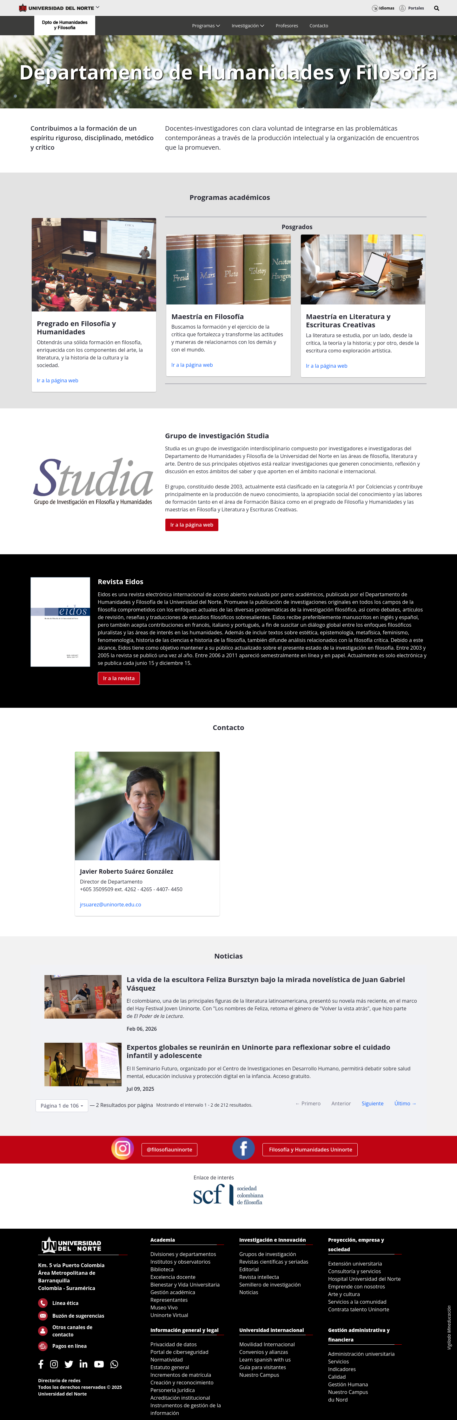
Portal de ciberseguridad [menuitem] (179, 1351)
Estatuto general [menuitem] (169, 1367)
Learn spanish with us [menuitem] (265, 1359)
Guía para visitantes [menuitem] (262, 1367)
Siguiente (373, 1103)
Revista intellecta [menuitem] (259, 1276)
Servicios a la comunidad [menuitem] (357, 1301)
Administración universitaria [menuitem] (361, 1353)
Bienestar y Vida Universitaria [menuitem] (185, 1284)
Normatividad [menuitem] (166, 1359)
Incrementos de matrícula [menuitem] (180, 1374)
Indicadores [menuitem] (342, 1369)
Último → (405, 1103)
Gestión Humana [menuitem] (348, 1384)
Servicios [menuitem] (338, 1361)
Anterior (341, 1103)
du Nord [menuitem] (338, 1399)
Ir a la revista (119, 678)
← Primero (308, 1103)
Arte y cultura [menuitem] (344, 1294)
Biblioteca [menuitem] (162, 1269)
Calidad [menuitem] (337, 1376)
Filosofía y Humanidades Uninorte (310, 1149)
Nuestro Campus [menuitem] (259, 1374)
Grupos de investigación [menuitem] (267, 1254)
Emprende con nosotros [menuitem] (356, 1286)
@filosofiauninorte (169, 1149)
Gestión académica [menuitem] (172, 1292)
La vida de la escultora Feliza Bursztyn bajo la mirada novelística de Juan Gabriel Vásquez (266, 983)
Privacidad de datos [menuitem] (173, 1344)
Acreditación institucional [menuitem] (180, 1397)
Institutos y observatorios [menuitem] (180, 1261)
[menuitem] (206, 25)
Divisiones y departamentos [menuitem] (183, 1254)
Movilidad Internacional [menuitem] (267, 1344)
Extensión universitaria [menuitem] (355, 1263)
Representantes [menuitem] (169, 1299)
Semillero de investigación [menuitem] (270, 1284)
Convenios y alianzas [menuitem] (263, 1351)
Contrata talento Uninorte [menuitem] (358, 1309)
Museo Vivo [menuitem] (164, 1307)
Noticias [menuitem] (248, 1292)
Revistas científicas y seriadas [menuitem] (273, 1261)
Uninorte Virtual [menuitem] (169, 1315)
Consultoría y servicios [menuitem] (354, 1271)
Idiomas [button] (383, 8)
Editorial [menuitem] (249, 1269)
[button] (436, 8)
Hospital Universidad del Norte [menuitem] (364, 1278)
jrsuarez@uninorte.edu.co (110, 904)
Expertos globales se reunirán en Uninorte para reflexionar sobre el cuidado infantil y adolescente (258, 1051)
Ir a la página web (57, 380)
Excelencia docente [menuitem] (172, 1276)
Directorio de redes (59, 1380)
